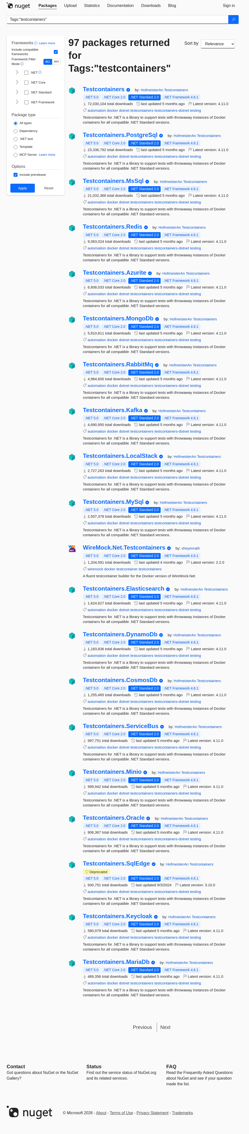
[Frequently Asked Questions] (171, 1066)
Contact (16, 1066)
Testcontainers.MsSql (113, 181)
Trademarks (182, 1113)
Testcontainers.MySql (113, 502)
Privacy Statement (152, 1113)
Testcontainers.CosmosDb (120, 680)
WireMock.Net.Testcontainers (124, 547)
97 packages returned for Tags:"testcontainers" (119, 55)
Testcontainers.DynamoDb (120, 634)
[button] (36, 43)
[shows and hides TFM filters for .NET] (17, 73)
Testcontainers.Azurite (114, 272)
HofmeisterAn (152, 90)
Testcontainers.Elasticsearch (123, 588)
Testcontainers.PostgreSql (120, 135)
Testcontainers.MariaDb (116, 962)
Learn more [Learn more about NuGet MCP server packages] (47, 154)
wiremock (95, 569)
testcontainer (127, 569)
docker (112, 110)
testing (195, 110)
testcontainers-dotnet (171, 110)
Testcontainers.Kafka (112, 410)
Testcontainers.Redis (112, 226)
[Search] (233, 19)
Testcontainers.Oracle (114, 818)
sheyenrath (190, 548)
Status (93, 1066)
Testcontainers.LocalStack (120, 456)
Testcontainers (104, 89)
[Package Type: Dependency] (25, 131)
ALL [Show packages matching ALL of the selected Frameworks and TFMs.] (47, 61)
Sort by (191, 43)
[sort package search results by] (218, 44)
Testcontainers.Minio (112, 772)
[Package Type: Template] (23, 147)
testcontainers (141, 110)
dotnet (124, 110)
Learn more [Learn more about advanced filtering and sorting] (47, 43)
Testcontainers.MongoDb (118, 318)
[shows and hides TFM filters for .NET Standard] (17, 92)
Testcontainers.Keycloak (117, 916)
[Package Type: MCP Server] (25, 155)
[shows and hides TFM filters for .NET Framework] (17, 102)
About (101, 1113)
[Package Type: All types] (23, 123)
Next (165, 1027)
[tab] (47, 5)
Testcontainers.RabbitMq (118, 364)
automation (97, 110)
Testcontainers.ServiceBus (120, 726)
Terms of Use (121, 1113)
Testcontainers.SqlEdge (116, 863)
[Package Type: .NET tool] (23, 139)
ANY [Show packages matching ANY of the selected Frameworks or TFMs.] (56, 61)
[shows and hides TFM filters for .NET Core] (17, 83)
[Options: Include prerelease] (30, 175)
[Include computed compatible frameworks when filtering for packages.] (56, 52)
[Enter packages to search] (118, 19)
